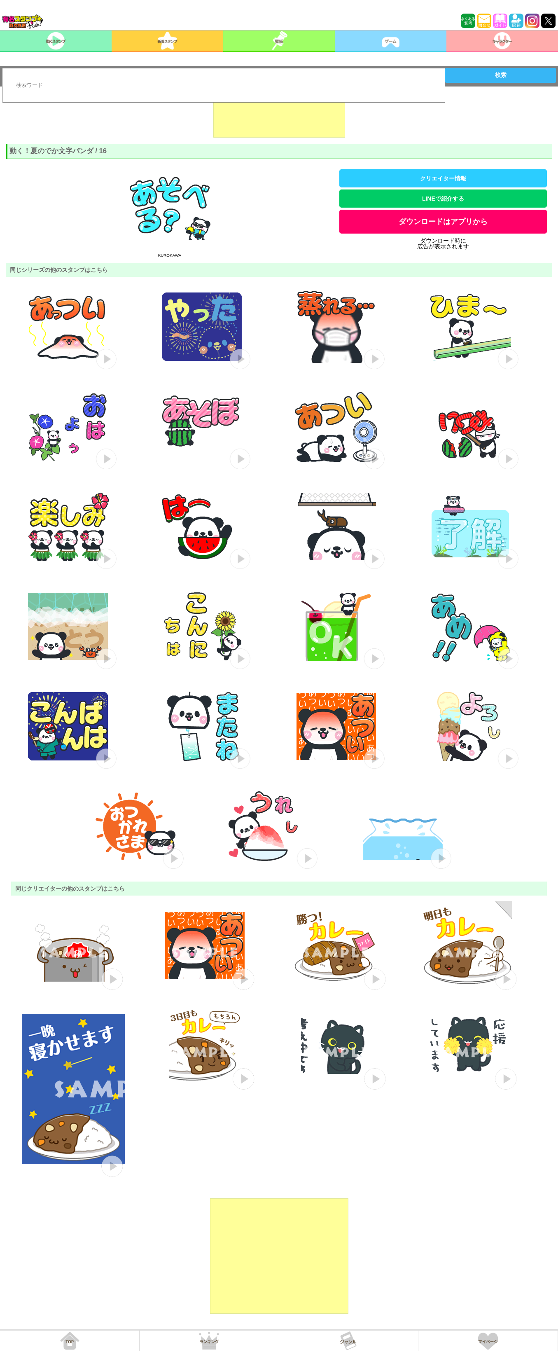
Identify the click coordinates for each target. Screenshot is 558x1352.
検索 (501, 75)
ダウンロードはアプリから (443, 222)
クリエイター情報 (443, 178)
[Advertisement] (279, 117)
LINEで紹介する (443, 198)
